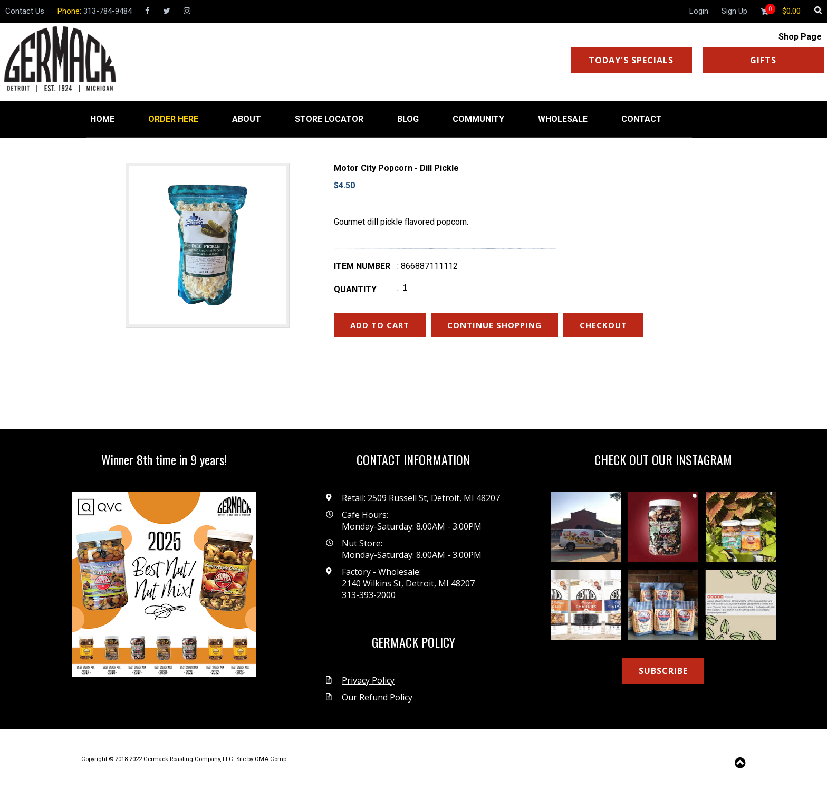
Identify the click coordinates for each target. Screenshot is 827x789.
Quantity (355, 289)
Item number (362, 266)
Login (698, 11)
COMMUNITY (478, 119)
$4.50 (344, 185)
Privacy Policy (368, 680)
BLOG (408, 119)
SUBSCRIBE (663, 671)
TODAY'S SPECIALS (631, 60)
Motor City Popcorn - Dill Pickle (396, 168)
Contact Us (24, 11)
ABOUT (246, 119)
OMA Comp (270, 759)
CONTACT (641, 119)
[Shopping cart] (791, 11)
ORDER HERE (173, 119)
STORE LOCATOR (329, 119)
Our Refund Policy (377, 697)
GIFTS (763, 60)
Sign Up (734, 11)
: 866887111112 (427, 266)
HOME (102, 119)
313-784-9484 (107, 11)
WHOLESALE (563, 119)
